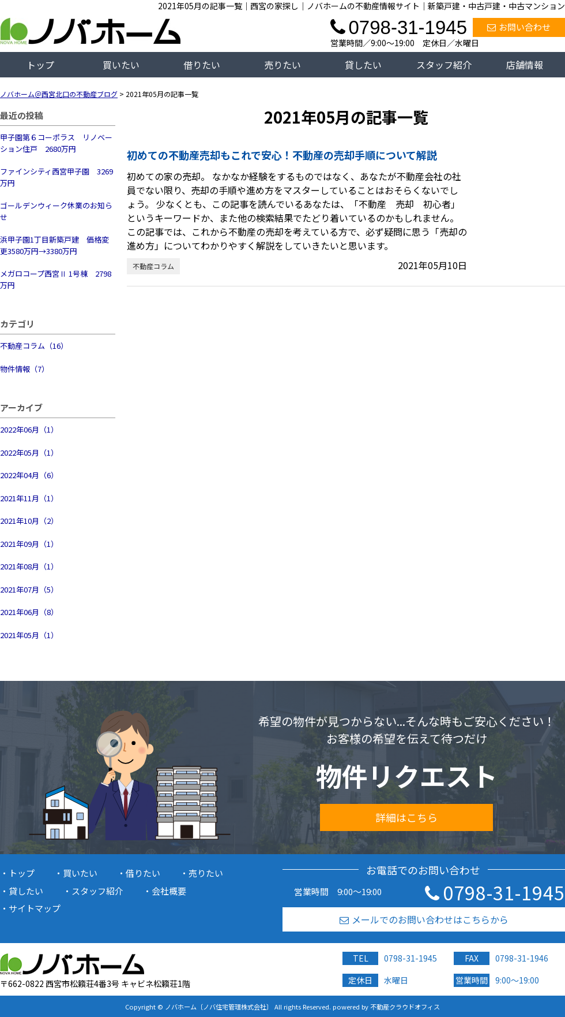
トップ (40, 65)
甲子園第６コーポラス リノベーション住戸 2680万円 (56, 143)
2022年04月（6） (29, 475)
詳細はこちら (406, 817)
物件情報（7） (24, 368)
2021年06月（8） (29, 611)
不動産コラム (153, 266)
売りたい (282, 65)
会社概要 (169, 891)
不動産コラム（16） (34, 345)
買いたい (121, 65)
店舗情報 (524, 65)
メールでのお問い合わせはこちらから (424, 919)
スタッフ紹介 (444, 65)
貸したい (363, 65)
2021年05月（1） (29, 634)
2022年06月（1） (29, 429)
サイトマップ (35, 908)
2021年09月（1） (29, 543)
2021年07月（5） (29, 589)
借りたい (201, 65)
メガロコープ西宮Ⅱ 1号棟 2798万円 (55, 279)
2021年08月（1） (29, 566)
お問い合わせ (519, 27)
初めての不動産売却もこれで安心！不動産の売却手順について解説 (282, 154)
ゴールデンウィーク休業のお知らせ (56, 211)
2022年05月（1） (29, 452)
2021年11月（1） (29, 498)
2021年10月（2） (29, 520)
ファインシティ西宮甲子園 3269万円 (56, 177)
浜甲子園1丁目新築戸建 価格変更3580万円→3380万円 (54, 245)
